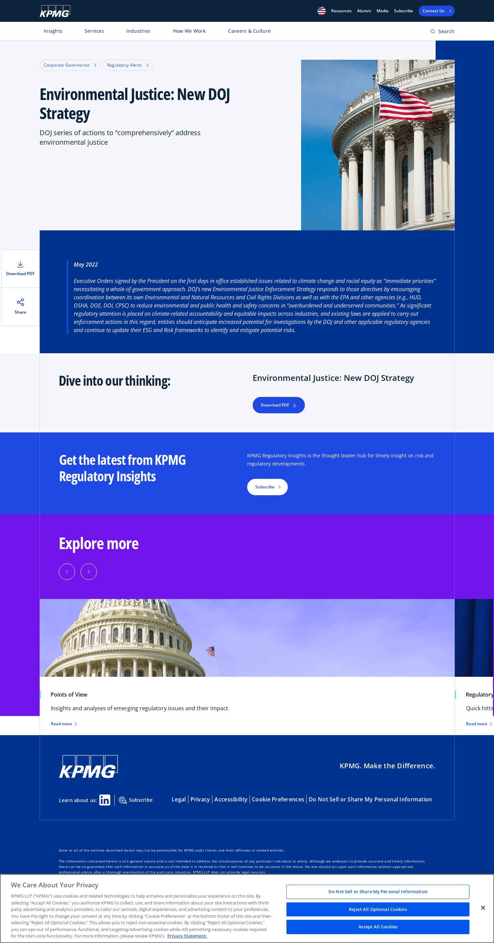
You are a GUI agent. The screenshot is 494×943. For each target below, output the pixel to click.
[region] (247, 908)
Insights (53, 31)
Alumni (364, 11)
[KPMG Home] (55, 11)
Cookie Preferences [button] (278, 799)
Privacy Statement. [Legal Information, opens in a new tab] (187, 936)
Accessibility (231, 799)
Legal (179, 799)
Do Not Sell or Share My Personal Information (370, 799)
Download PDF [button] (279, 405)
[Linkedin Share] (104, 800)
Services (94, 31)
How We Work (189, 31)
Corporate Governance (70, 65)
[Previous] (67, 571)
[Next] (89, 571)
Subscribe (403, 11)
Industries (138, 31)
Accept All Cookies (377, 927)
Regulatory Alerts (128, 65)
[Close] (483, 907)
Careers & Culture (249, 31)
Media (383, 11)
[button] (321, 11)
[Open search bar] (443, 32)
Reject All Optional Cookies (378, 909)
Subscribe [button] (264, 487)
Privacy (200, 799)
